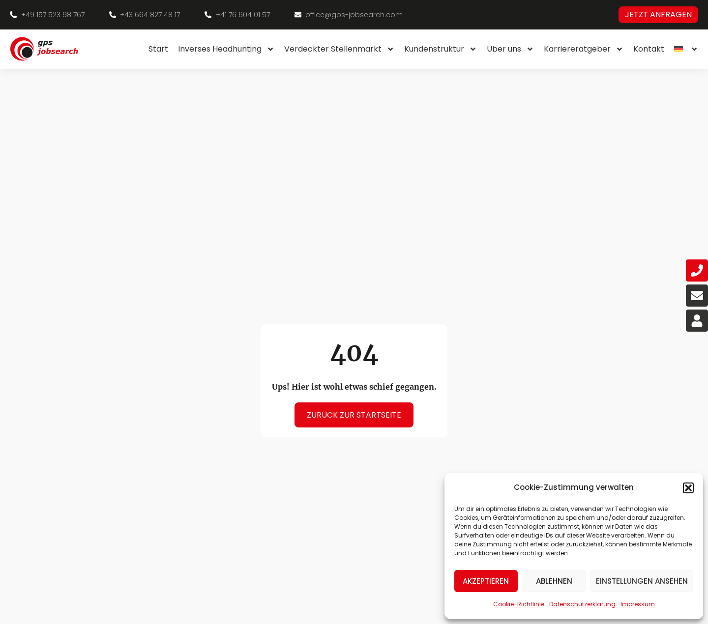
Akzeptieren (486, 581)
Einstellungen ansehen (642, 581)
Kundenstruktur (440, 49)
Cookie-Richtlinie (518, 604)
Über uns (510, 49)
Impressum (637, 604)
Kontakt (648, 49)
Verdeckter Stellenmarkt (339, 49)
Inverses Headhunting (226, 49)
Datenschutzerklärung (582, 604)
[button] (688, 488)
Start (158, 49)
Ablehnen (554, 581)
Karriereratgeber (583, 49)
